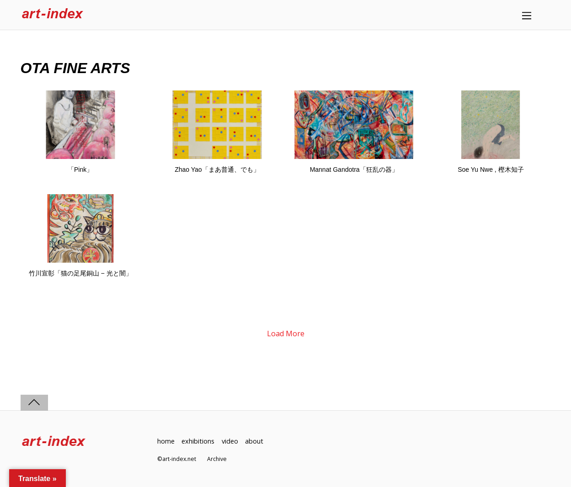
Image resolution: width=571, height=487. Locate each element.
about (254, 441)
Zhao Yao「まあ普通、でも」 (217, 169)
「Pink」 (80, 169)
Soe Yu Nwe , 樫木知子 (490, 169)
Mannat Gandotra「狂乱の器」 (354, 169)
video (230, 441)
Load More (285, 333)
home (166, 441)
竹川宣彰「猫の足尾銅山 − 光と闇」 (80, 273)
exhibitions (197, 441)
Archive (217, 459)
